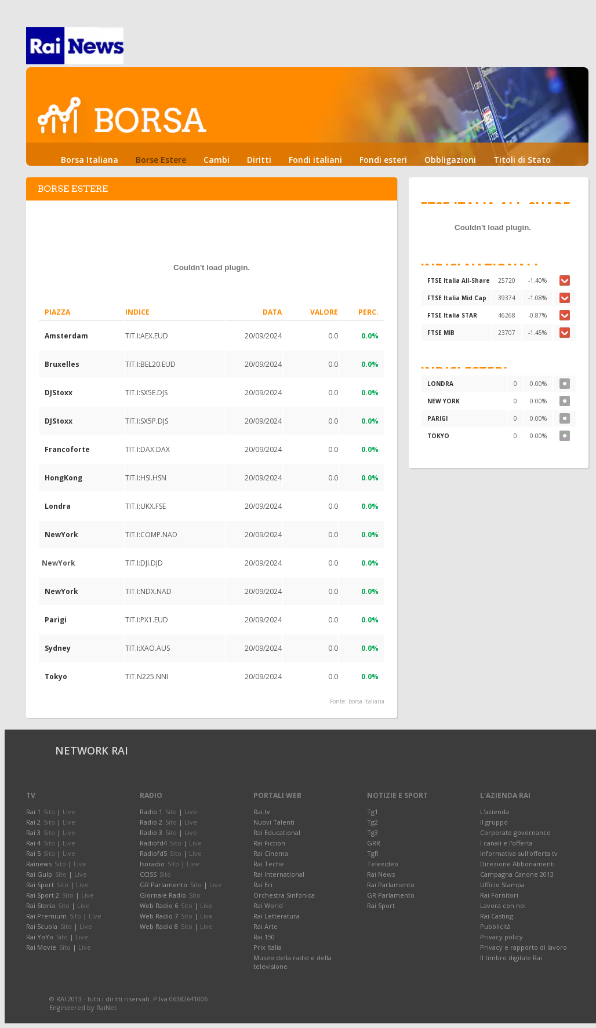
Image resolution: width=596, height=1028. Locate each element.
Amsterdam (66, 336)
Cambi (216, 159)
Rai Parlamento (391, 884)
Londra (58, 506)
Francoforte (67, 449)
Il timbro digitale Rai (511, 957)
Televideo (382, 863)
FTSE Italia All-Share (458, 280)
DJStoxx (58, 393)
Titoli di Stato (522, 159)
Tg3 (372, 832)
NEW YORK (443, 401)
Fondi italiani (315, 159)
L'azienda (494, 811)
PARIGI (437, 418)
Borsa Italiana (89, 159)
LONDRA (440, 384)
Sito (49, 811)
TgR (373, 853)
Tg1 (372, 811)
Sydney (58, 648)
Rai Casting (496, 916)
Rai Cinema (270, 853)
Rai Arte (265, 926)
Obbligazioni (450, 159)
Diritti (259, 159)
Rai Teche (268, 863)
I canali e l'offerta (506, 843)
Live (69, 811)
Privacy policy (501, 936)
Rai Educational (276, 832)
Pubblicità (495, 926)
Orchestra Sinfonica (284, 895)
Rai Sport (381, 905)
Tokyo (56, 676)
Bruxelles (62, 364)
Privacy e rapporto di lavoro (523, 947)
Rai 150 (264, 936)
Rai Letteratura (276, 916)
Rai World (268, 905)
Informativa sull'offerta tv (519, 853)
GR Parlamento (391, 895)
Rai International (278, 874)
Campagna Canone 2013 (517, 874)
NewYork (61, 534)
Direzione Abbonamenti (517, 863)
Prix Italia (267, 947)
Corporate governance (515, 832)
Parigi (56, 620)
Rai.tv (261, 811)
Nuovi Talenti (274, 822)
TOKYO (438, 436)
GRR (373, 843)
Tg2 (372, 822)
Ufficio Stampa (502, 884)
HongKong (63, 478)
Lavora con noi (503, 905)
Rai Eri (262, 884)
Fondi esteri (383, 159)
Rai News (381, 874)
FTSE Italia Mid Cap (456, 298)
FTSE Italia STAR (452, 315)
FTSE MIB (441, 333)
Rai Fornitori (499, 895)
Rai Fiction (269, 843)
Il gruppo (494, 822)
